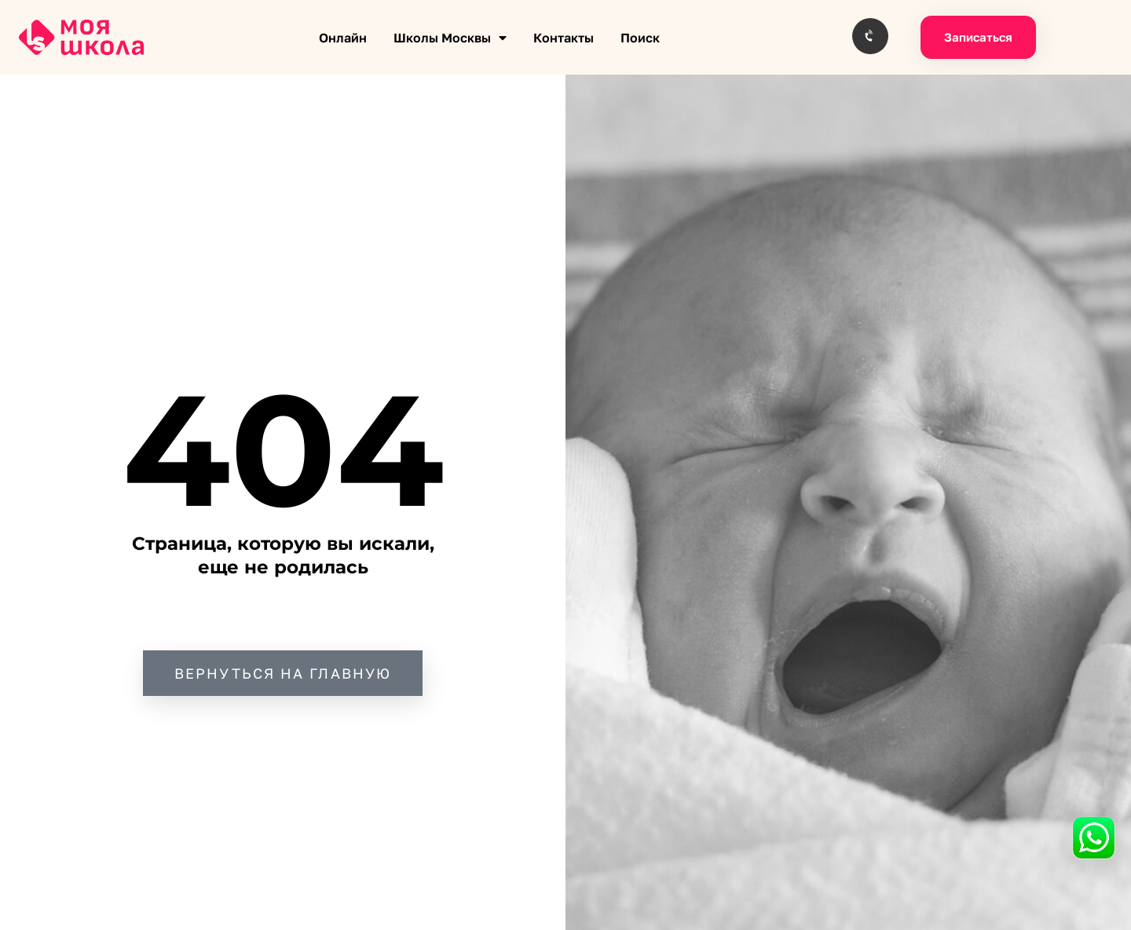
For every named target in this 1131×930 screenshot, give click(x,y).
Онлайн (343, 38)
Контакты (563, 38)
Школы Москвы (450, 37)
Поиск (640, 38)
